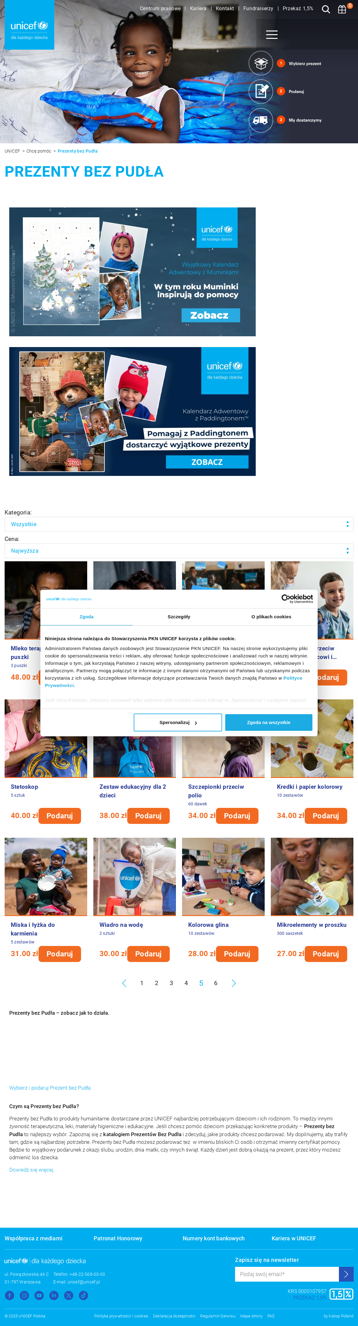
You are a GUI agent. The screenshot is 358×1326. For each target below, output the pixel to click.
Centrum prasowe (161, 8)
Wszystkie (24, 524)
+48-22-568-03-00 (87, 1274)
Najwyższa (25, 550)
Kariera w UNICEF (294, 1238)
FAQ (271, 1316)
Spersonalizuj (178, 722)
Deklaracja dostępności (174, 1316)
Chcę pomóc (39, 151)
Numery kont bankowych (214, 1238)
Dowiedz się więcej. (32, 1170)
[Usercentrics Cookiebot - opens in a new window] (286, 599)
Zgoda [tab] (86, 616)
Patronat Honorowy (118, 1238)
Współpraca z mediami (34, 1238)
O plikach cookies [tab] (271, 616)
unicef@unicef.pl (83, 1281)
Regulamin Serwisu (217, 1316)
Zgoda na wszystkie (269, 722)
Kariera (199, 8)
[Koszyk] (342, 9)
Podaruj (326, 677)
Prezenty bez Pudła (78, 151)
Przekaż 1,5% (298, 8)
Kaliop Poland (341, 1316)
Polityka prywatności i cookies (121, 1316)
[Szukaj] (326, 9)
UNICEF (13, 151)
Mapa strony (251, 1316)
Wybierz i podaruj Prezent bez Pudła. (50, 1088)
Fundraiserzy (259, 8)
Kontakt (226, 8)
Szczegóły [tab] (179, 616)
